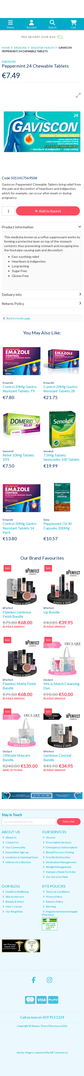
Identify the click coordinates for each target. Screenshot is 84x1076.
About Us (9, 837)
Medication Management (59, 862)
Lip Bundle (51, 612)
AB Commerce (59, 1052)
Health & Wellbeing (15, 891)
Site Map (49, 906)
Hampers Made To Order (59, 872)
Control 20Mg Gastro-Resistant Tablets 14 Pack (20, 527)
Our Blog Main (12, 911)
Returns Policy (53, 901)
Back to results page (18, 318)
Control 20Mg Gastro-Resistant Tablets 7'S (20, 388)
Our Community (13, 847)
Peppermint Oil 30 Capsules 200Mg (57, 525)
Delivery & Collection (16, 862)
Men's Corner (12, 906)
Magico (29, 1052)
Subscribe (69, 821)
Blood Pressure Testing (58, 852)
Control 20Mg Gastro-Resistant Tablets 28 (60, 388)
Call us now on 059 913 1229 (42, 1017)
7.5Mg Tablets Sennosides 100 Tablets (61, 457)
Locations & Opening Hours (20, 857)
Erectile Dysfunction (56, 857)
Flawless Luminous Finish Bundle (17, 614)
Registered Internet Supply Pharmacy (60, 913)
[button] (78, 95)
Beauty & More (13, 901)
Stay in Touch (12, 815)
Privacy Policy (52, 896)
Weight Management (57, 867)
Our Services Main (55, 877)
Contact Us (10, 842)
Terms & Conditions (56, 891)
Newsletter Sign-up (15, 852)
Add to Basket (48, 211)
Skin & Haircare (13, 896)
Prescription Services (57, 842)
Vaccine (49, 837)
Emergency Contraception (60, 847)
